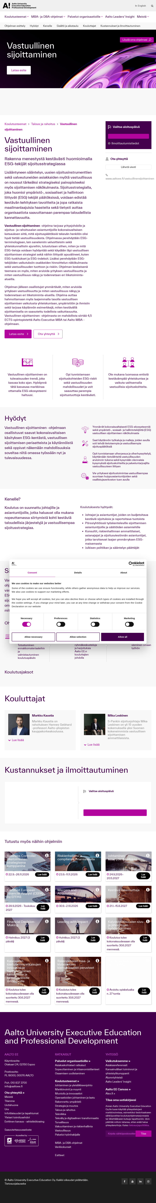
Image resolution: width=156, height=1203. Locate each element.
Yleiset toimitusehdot (17, 1117)
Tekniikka (60, 1114)
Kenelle (47, 25)
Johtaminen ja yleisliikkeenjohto (74, 1085)
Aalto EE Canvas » (118, 1089)
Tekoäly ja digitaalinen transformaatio (77, 1118)
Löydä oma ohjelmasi (136, 39)
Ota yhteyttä (46, 334)
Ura (7, 1109)
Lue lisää (42, 874)
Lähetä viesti (128, 167)
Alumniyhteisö (114, 1077)
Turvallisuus (62, 1122)
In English (140, 5)
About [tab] (123, 572)
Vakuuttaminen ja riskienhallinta (74, 1126)
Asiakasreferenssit (116, 1065)
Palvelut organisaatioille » (72, 1061)
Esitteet (59, 1155)
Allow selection (78, 637)
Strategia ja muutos (66, 1105)
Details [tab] (78, 572)
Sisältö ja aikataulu (67, 25)
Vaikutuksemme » (118, 1061)
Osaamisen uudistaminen (70, 1073)
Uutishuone (11, 1105)
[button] (16, 740)
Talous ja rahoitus (43, 124)
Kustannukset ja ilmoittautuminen (120, 25)
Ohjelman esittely (15, 25)
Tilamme (10, 1100)
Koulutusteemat (16, 124)
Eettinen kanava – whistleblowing (25, 1121)
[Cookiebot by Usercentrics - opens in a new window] (131, 564)
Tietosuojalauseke (15, 1183)
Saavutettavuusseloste (18, 1129)
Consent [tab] (32, 572)
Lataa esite (18, 70)
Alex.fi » (110, 1093)
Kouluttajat (89, 25)
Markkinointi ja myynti (68, 1089)
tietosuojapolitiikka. (139, 1125)
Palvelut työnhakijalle (67, 1134)
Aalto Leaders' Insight (120, 16)
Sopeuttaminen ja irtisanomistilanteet (77, 1069)
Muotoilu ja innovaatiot (68, 1093)
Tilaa (143, 1133)
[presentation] (106, 799)
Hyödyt (34, 25)
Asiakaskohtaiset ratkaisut (70, 1065)
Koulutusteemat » (67, 1081)
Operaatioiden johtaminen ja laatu (75, 1097)
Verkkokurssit (63, 1146)
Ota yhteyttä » (15, 1092)
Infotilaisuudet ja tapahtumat (22, 1113)
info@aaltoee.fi (14, 1086)
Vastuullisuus (63, 1130)
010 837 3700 (19, 1082)
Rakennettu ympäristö (68, 1101)
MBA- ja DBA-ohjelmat (68, 1142)
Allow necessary (34, 637)
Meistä (9, 1096)
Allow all (122, 637)
